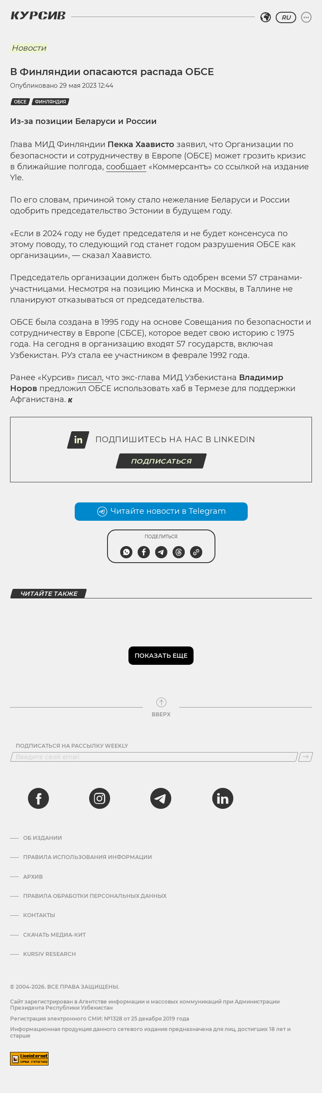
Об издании (42, 838)
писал (89, 377)
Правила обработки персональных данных (94, 896)
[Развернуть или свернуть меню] (306, 17)
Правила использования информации (87, 857)
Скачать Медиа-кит (54, 935)
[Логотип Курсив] (38, 15)
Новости (28, 48)
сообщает (126, 167)
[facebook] (38, 798)
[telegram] (160, 798)
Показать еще (161, 656)
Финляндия (50, 102)
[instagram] (99, 798)
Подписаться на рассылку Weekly (72, 746)
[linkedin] (222, 798)
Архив (33, 877)
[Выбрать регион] (265, 17)
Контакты (39, 915)
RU (286, 17)
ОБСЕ (20, 102)
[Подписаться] (305, 757)
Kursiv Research (49, 954)
